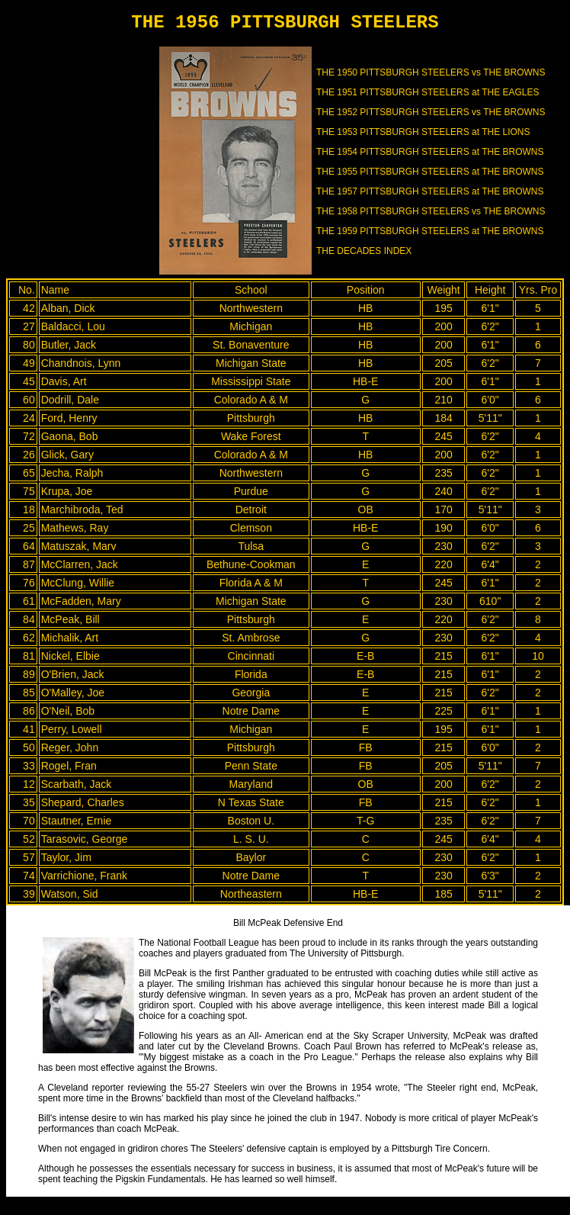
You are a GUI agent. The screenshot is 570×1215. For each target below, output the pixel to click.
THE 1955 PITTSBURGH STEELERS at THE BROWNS (430, 171)
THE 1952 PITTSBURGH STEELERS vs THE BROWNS (431, 112)
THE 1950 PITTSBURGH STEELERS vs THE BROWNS (431, 72)
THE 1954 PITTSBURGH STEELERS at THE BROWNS (430, 151)
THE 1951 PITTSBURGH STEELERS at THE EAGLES (428, 92)
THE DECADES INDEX (363, 251)
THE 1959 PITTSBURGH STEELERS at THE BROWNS (430, 231)
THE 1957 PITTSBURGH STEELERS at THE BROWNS (430, 191)
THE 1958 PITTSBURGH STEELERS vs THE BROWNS (431, 211)
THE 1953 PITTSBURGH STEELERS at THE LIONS (423, 132)
